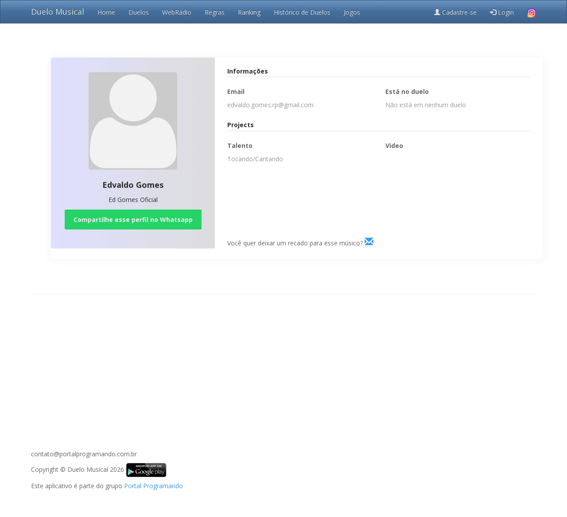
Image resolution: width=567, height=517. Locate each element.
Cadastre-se (455, 12)
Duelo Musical (57, 11)
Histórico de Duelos (302, 12)
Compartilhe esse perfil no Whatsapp (133, 219)
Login (502, 12)
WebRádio (176, 12)
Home (106, 12)
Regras (215, 12)
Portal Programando (153, 486)
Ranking (249, 12)
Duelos (138, 12)
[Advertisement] (283, 365)
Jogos (352, 12)
